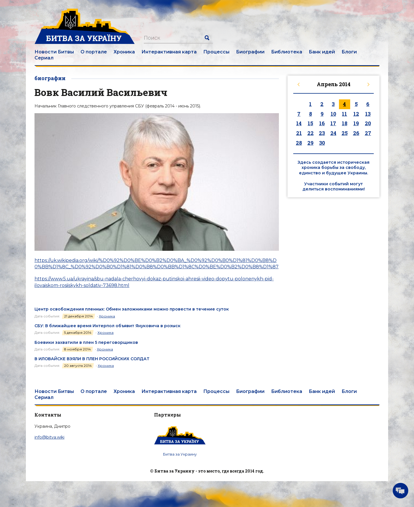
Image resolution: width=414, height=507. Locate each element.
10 (333, 113)
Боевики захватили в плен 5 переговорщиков (86, 342)
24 (333, 133)
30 (322, 142)
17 (333, 123)
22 (310, 133)
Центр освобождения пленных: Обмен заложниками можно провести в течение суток (131, 309)
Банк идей (322, 52)
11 (344, 113)
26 (356, 133)
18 (344, 123)
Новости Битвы (54, 52)
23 (322, 133)
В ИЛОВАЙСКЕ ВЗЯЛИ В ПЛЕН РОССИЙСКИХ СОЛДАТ (92, 358)
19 (356, 123)
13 (368, 113)
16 (322, 123)
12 (356, 113)
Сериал (43, 58)
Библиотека (286, 52)
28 (299, 142)
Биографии (250, 52)
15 (310, 123)
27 (368, 133)
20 (368, 123)
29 (310, 142)
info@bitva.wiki (49, 437)
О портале (93, 52)
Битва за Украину (180, 454)
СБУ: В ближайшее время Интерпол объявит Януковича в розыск (107, 325)
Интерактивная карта (169, 52)
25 (345, 133)
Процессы (216, 52)
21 (299, 133)
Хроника (124, 52)
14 (299, 123)
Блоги (349, 52)
